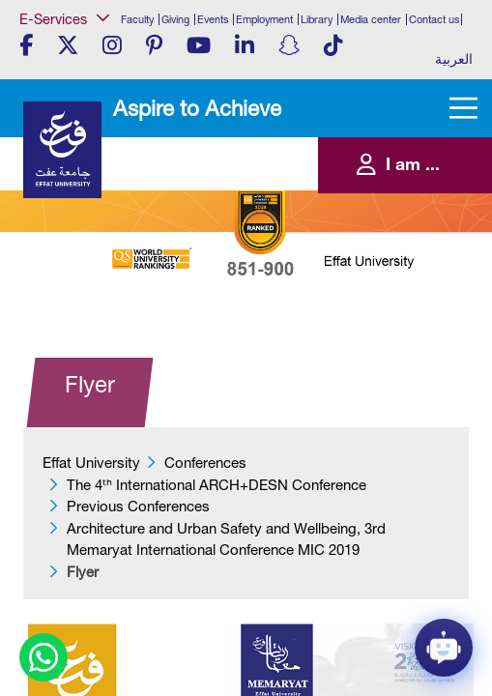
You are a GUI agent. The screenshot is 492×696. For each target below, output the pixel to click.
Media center (370, 19)
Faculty (137, 19)
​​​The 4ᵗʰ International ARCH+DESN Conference (216, 485)
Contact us (434, 19)
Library (317, 19)
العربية (454, 59)
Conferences (205, 462)
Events (212, 19)
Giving (175, 19)
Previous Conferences (138, 506)
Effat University (91, 462)
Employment (264, 19)
